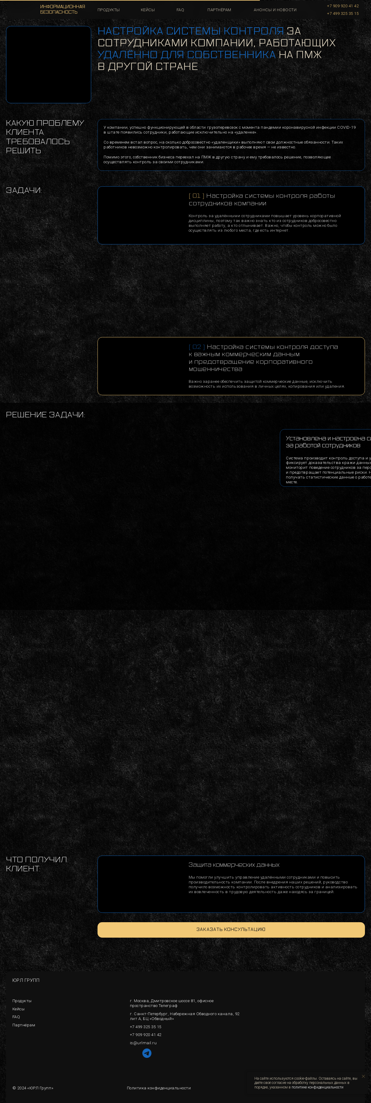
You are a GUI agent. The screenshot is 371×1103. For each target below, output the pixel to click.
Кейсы (18, 1009)
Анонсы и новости (275, 10)
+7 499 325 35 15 (343, 13)
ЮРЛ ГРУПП (26, 980)
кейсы (148, 10)
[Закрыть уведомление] (363, 1076)
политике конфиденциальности (317, 1087)
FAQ (16, 1017)
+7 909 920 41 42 (343, 6)
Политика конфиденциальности (159, 1088)
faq (180, 10)
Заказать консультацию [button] (231, 930)
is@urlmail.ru (143, 1043)
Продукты (22, 1001)
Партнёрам (219, 10)
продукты (109, 10)
